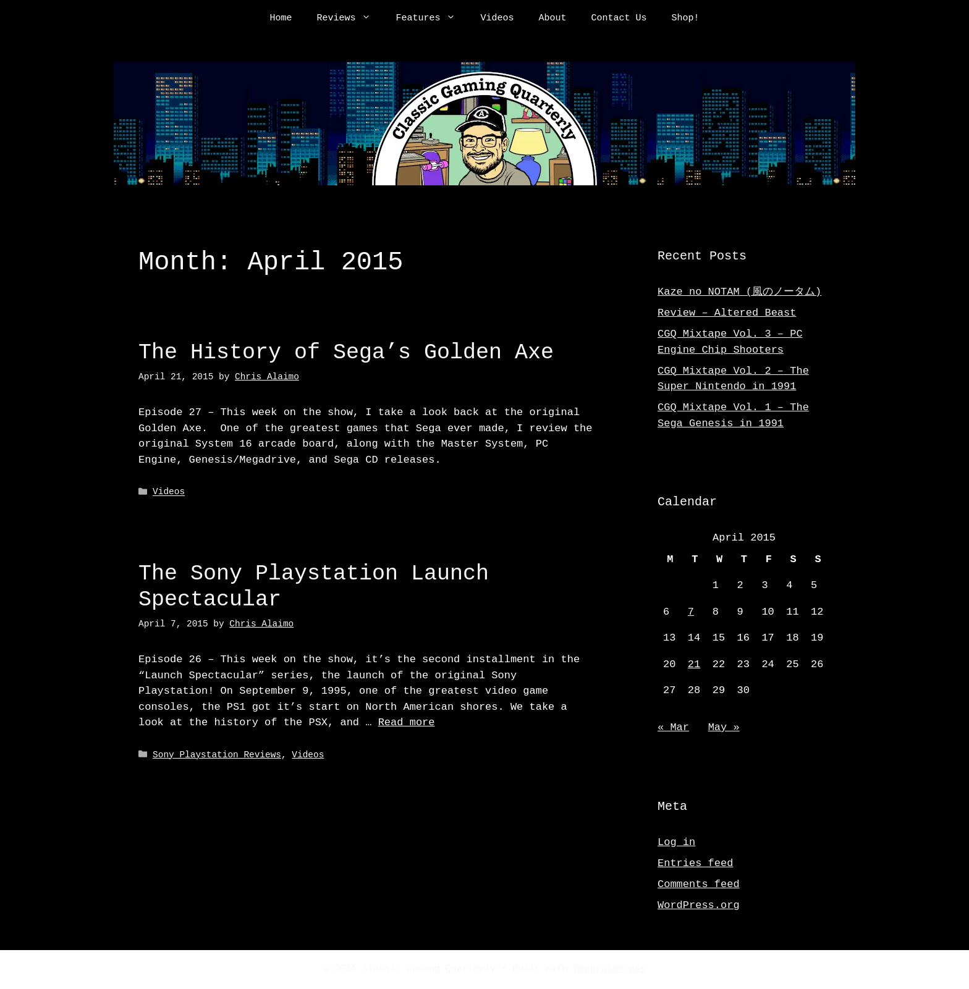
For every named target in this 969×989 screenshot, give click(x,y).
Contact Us (619, 18)
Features (432, 18)
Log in (676, 842)
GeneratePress (609, 969)
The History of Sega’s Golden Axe (346, 352)
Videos (497, 18)
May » (724, 727)
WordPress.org (699, 905)
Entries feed (695, 863)
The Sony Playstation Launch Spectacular (313, 586)
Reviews (349, 18)
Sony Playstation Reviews (217, 754)
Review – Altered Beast (727, 313)
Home (280, 18)
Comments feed (699, 884)
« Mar (673, 727)
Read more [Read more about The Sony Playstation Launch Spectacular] (406, 722)
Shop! (686, 18)
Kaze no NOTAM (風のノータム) (739, 292)
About (553, 18)
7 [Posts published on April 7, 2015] (691, 612)
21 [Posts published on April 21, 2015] (694, 664)
